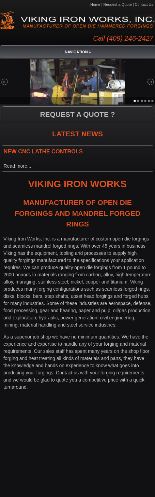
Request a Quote (117, 4)
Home (95, 4)
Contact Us (144, 4)
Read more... (17, 166)
